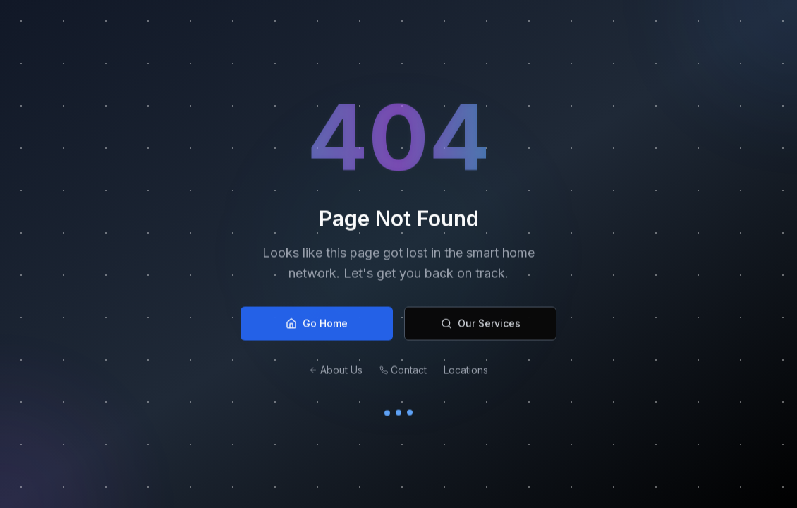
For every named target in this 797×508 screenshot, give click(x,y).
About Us (336, 373)
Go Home (317, 326)
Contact (403, 373)
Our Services (481, 326)
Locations (466, 373)
